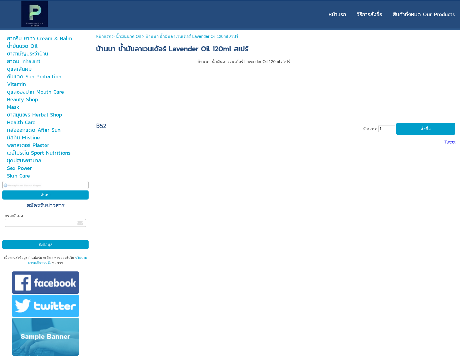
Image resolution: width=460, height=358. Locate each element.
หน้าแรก (103, 36)
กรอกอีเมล (14, 215)
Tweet (449, 142)
